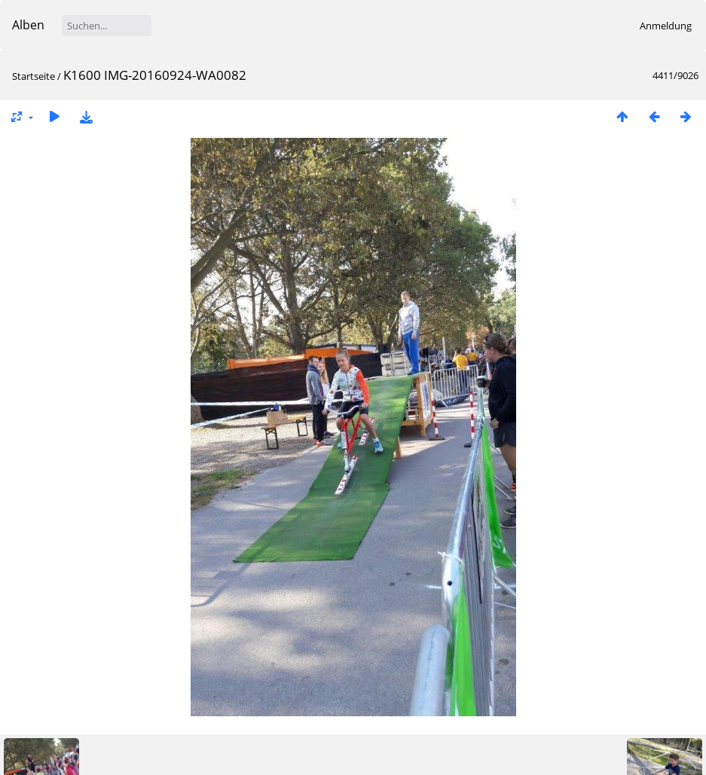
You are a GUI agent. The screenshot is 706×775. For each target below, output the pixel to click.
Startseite (33, 76)
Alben (28, 25)
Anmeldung (666, 25)
